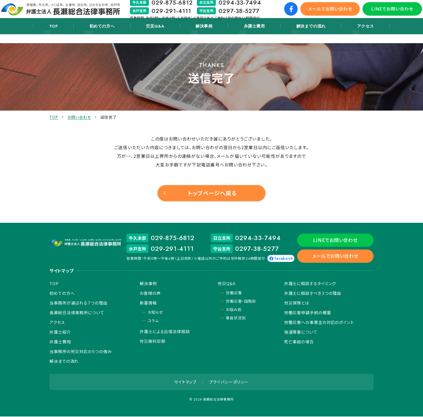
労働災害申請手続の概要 (307, 313)
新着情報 (148, 303)
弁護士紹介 (60, 332)
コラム (153, 321)
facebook (306, 258)
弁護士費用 (247, 35)
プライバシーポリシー (229, 382)
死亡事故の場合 (299, 342)
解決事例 (202, 35)
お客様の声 (150, 293)
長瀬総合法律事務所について (76, 313)
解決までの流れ (299, 35)
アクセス (349, 35)
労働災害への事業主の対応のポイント (319, 323)
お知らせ (155, 312)
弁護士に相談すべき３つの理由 (312, 293)
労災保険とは (296, 303)
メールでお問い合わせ (323, 13)
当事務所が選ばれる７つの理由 (78, 303)
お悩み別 (233, 310)
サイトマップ (185, 382)
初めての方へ (111, 35)
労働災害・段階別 (241, 301)
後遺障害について (300, 332)
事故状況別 (236, 318)
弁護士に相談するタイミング (310, 284)
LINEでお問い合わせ (385, 13)
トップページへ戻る (212, 193)
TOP (69, 35)
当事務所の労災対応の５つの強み (80, 352)
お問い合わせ (79, 117)
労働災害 (234, 293)
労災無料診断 (152, 341)
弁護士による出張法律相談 (165, 332)
